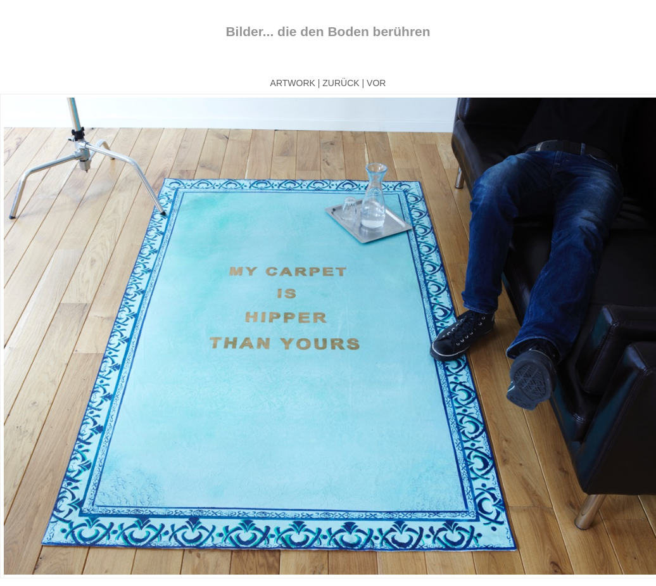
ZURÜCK (340, 83)
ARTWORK (292, 83)
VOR (376, 83)
